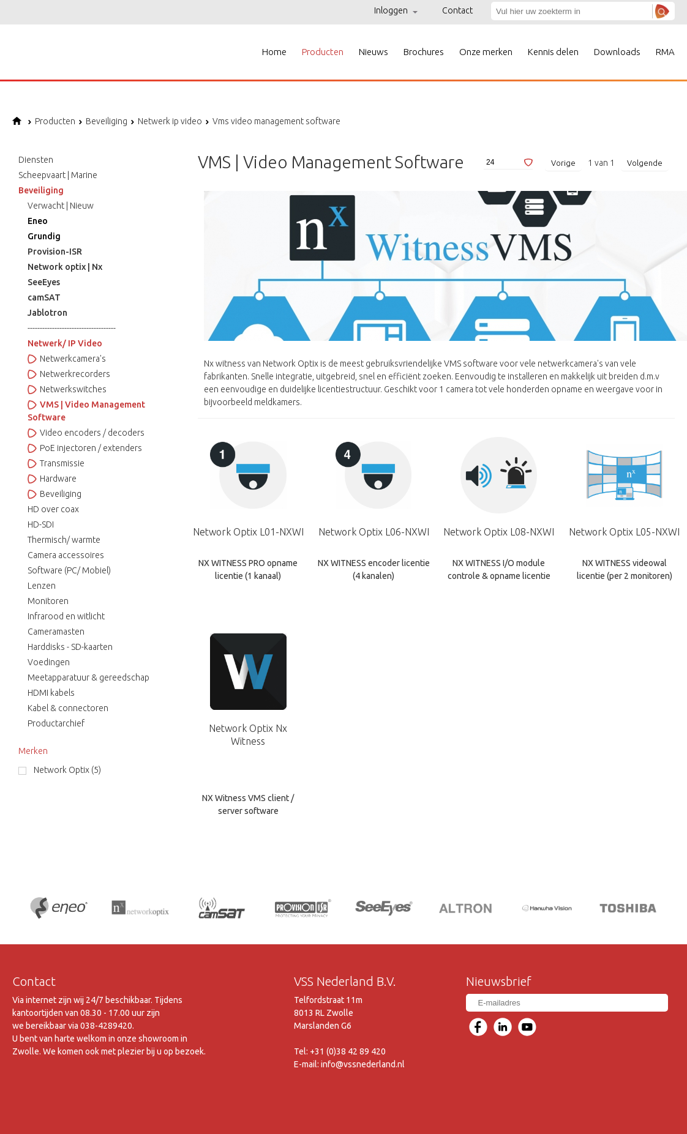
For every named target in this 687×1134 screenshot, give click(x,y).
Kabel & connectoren (68, 708)
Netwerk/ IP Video (65, 343)
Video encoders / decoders (86, 433)
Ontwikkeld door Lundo (629, 1121)
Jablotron (47, 313)
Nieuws (373, 51)
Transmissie (56, 463)
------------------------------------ (72, 328)
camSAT (44, 297)
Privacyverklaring (341, 1121)
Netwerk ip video (166, 121)
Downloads (617, 51)
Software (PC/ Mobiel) (69, 570)
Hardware (52, 478)
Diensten (35, 160)
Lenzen (42, 586)
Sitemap (281, 1121)
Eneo (38, 221)
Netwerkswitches (67, 389)
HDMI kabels (51, 693)
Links (395, 1121)
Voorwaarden (176, 1121)
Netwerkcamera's (67, 359)
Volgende (645, 163)
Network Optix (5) (67, 770)
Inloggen (396, 10)
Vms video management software (272, 121)
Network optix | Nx (65, 267)
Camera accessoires (66, 555)
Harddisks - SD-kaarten (70, 647)
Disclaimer (234, 1121)
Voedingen (49, 662)
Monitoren (48, 601)
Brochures (424, 51)
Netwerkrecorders (69, 374)
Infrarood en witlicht (66, 616)
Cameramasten (56, 631)
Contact (457, 10)
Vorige (563, 163)
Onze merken (485, 51)
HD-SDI (41, 524)
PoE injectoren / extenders (85, 448)
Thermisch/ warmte (64, 540)
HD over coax (53, 509)
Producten (323, 51)
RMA (665, 51)
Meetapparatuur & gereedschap (88, 677)
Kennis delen (553, 51)
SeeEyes (44, 282)
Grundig (44, 236)
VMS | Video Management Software (86, 411)
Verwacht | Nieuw (61, 206)
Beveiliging (102, 121)
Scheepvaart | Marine (57, 175)
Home (274, 51)
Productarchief (56, 723)
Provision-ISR (55, 251)
